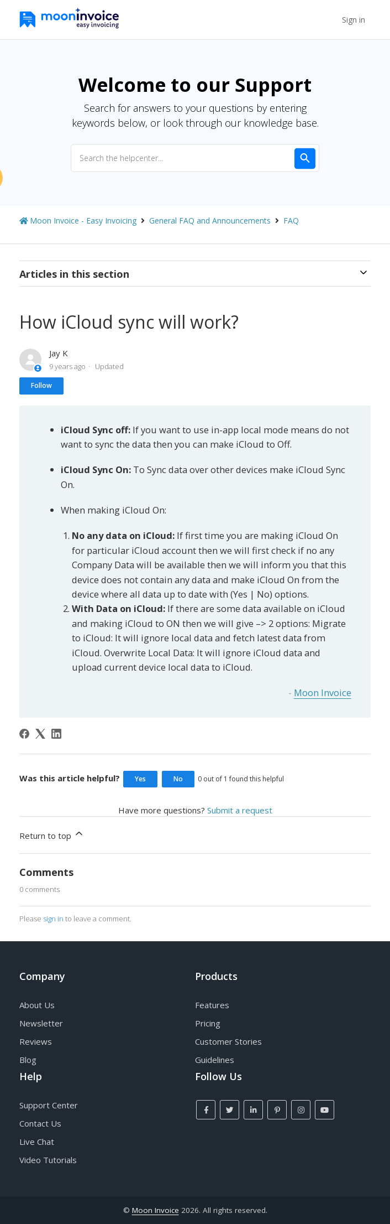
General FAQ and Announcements (210, 220)
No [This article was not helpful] (178, 779)
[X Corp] (40, 734)
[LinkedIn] (56, 734)
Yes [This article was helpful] (140, 779)
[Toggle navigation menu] (328, 20)
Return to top (52, 834)
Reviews (35, 1041)
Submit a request (239, 810)
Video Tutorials (48, 1159)
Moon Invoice (322, 692)
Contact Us (40, 1123)
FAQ (291, 220)
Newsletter (41, 1023)
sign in (53, 919)
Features (212, 1004)
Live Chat (36, 1141)
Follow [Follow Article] (41, 385)
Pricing (207, 1023)
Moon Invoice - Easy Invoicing (83, 220)
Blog (27, 1059)
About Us (37, 1004)
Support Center (48, 1105)
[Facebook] (24, 734)
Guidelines (214, 1059)
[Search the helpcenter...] (195, 158)
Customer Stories (228, 1041)
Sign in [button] (353, 19)
